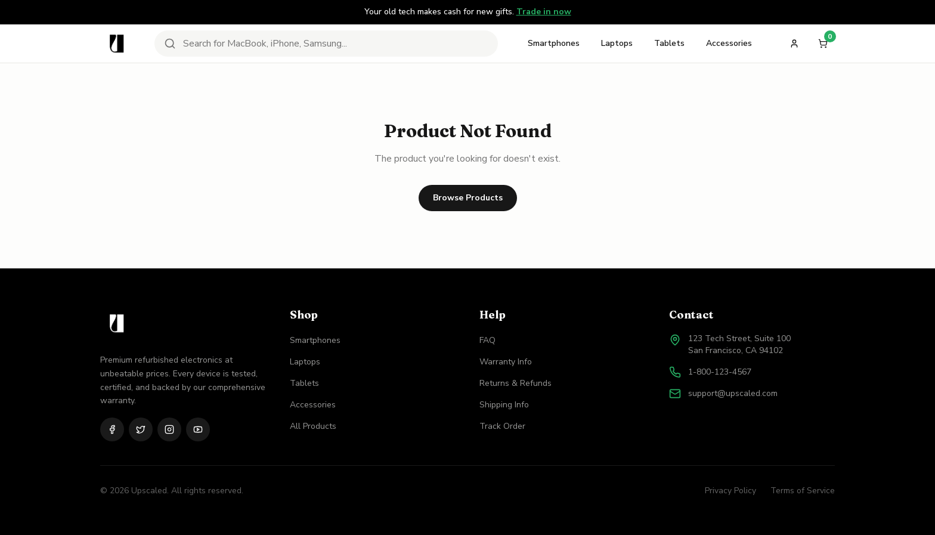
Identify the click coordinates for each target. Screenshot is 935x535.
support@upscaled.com (733, 393)
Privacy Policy (730, 490)
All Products (313, 426)
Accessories (729, 43)
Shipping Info (504, 404)
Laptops (617, 43)
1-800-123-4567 (719, 372)
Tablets (669, 43)
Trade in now (543, 11)
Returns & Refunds (515, 383)
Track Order (502, 426)
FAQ (487, 340)
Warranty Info (505, 361)
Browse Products (468, 197)
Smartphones (554, 43)
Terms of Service (802, 490)
